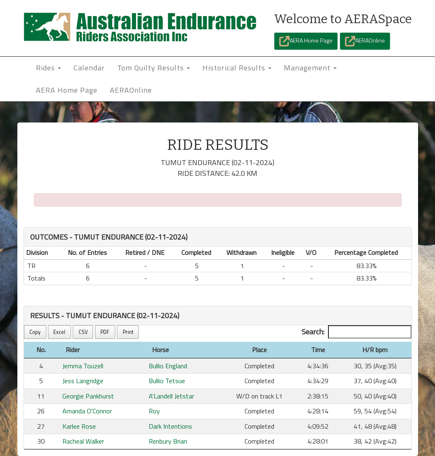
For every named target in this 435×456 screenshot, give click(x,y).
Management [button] (310, 67)
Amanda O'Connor (87, 411)
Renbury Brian (168, 441)
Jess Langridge (82, 381)
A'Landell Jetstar (171, 396)
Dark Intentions (170, 426)
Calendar (89, 67)
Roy (154, 411)
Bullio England (168, 366)
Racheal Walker (83, 441)
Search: (356, 331)
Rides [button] (48, 67)
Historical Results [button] (236, 67)
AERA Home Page (306, 41)
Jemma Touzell (82, 366)
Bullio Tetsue (167, 381)
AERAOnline (365, 41)
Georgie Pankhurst (88, 396)
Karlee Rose (79, 426)
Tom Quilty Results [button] (153, 67)
